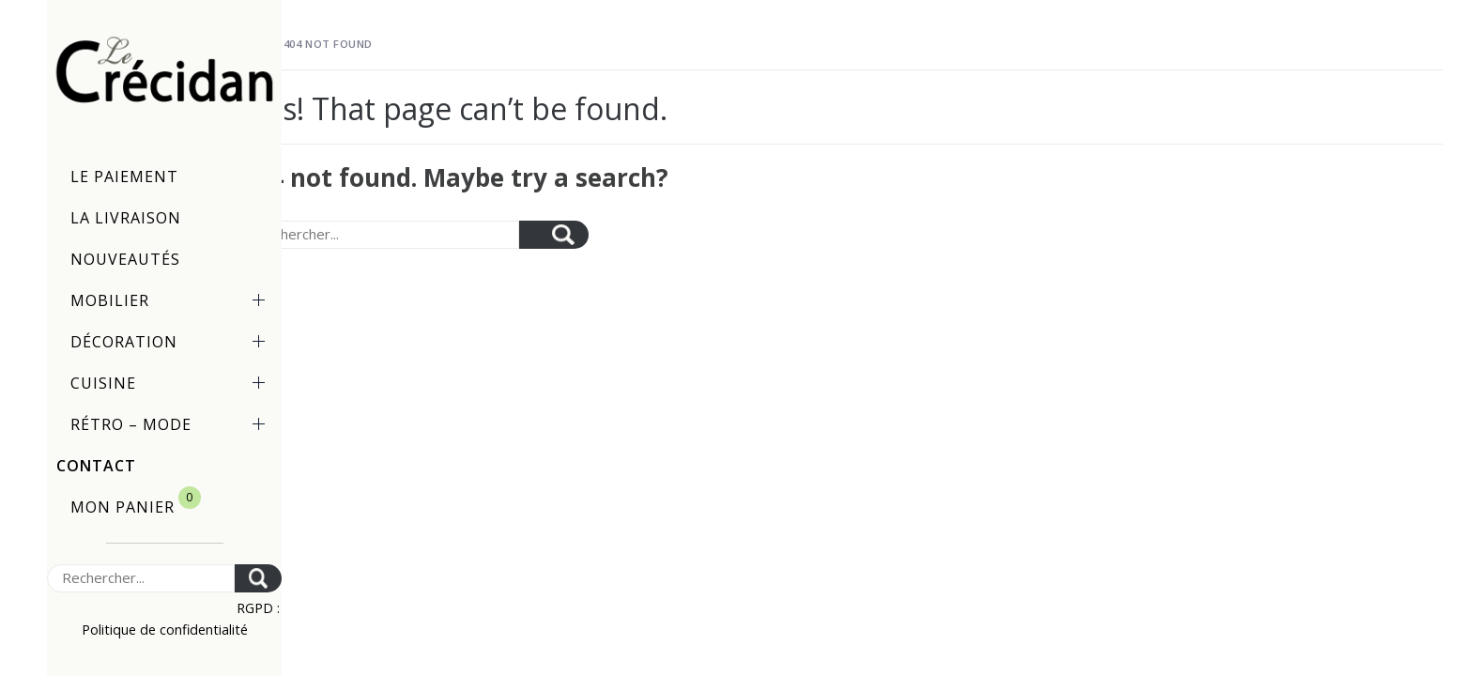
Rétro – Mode (171, 424)
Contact (96, 465)
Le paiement (124, 176)
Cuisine (171, 383)
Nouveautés (125, 259)
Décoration (171, 341)
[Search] (141, 578)
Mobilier (171, 300)
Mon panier (135, 501)
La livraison (125, 217)
